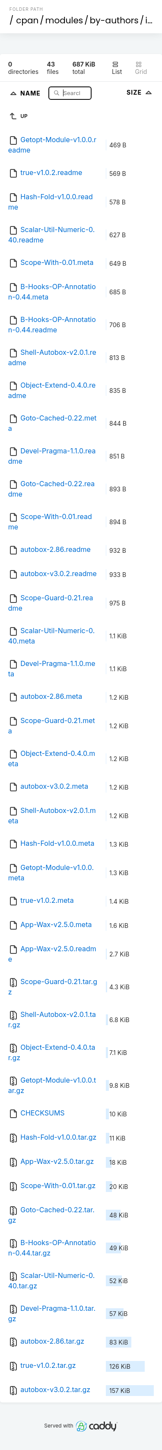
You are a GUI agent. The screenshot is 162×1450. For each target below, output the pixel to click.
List (117, 68)
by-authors (114, 20)
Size (140, 92)
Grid (141, 68)
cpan (27, 20)
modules (64, 20)
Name (31, 92)
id (149, 20)
